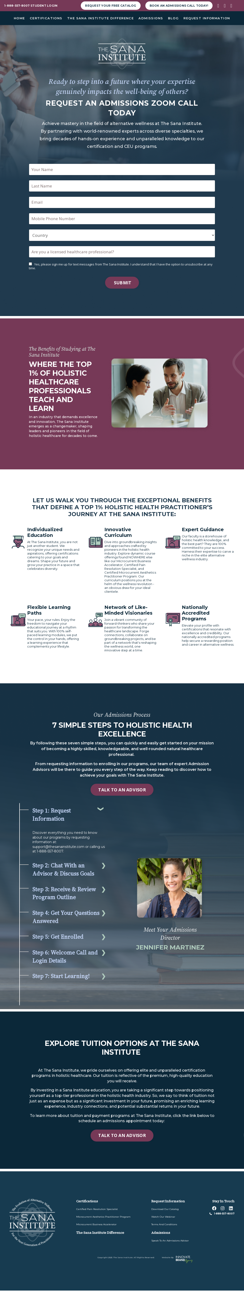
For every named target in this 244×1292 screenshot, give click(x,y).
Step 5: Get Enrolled (57, 938)
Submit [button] (122, 284)
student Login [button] (43, 5)
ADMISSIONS (150, 18)
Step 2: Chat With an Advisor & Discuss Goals (63, 871)
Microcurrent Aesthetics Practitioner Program (103, 1218)
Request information (168, 1202)
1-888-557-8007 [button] (17, 5)
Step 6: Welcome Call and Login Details (65, 958)
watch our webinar (163, 1218)
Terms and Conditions (164, 1225)
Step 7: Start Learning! (61, 978)
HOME (19, 18)
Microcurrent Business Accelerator (96, 1225)
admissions (160, 1234)
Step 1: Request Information (51, 816)
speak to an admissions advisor (170, 1242)
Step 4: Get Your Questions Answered (65, 919)
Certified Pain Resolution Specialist (97, 1210)
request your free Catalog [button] (110, 5)
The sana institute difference (100, 1234)
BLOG (173, 18)
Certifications (87, 1202)
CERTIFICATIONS (46, 18)
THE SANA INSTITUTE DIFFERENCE (100, 18)
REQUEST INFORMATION (206, 18)
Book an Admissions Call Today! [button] (179, 5)
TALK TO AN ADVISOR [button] (122, 791)
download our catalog (165, 1210)
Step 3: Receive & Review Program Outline (64, 895)
